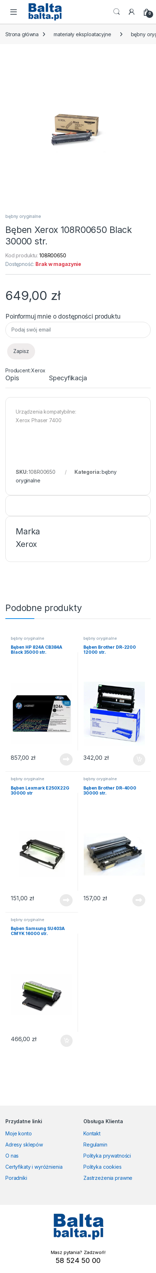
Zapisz (21, 351)
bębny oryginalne (23, 216)
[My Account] (132, 12)
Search (117, 12)
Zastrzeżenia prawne (107, 1178)
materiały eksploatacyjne (82, 34)
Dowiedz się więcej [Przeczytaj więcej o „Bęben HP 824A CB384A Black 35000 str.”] (66, 759)
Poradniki (16, 1178)
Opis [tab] (12, 378)
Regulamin (95, 1144)
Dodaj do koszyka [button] (139, 760)
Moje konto (18, 1133)
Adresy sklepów (24, 1144)
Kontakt (92, 1133)
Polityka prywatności (107, 1156)
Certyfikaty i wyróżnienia (34, 1167)
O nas (12, 1156)
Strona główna (22, 34)
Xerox (38, 370)
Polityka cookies (102, 1167)
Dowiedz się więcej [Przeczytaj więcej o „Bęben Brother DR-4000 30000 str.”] (138, 900)
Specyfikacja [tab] (68, 378)
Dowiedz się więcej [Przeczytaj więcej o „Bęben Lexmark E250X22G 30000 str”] (66, 900)
